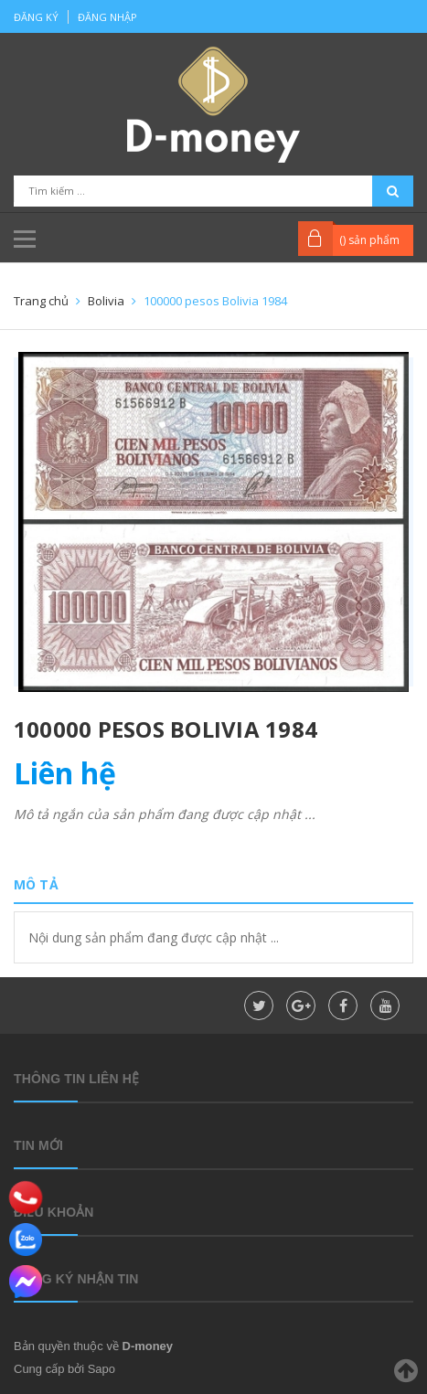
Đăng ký (36, 17)
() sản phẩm (369, 240)
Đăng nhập (107, 17)
